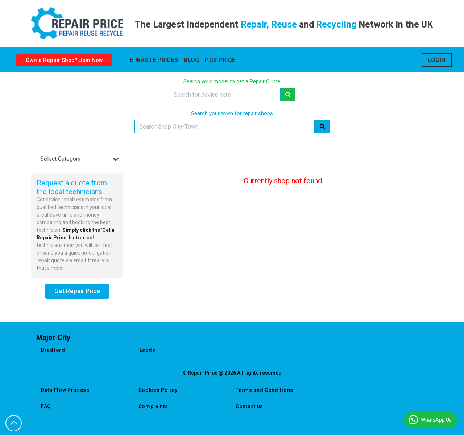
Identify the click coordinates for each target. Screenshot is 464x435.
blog (191, 60)
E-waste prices (154, 60)
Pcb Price (220, 60)
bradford (53, 350)
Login (437, 60)
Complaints (153, 406)
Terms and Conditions (264, 390)
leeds (148, 350)
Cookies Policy (158, 390)
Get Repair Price (77, 290)
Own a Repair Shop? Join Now (64, 60)
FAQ (46, 406)
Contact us (249, 406)
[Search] (225, 94)
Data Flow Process (65, 390)
